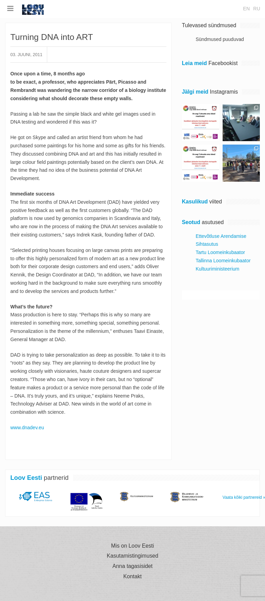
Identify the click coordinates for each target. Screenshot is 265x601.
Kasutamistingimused (133, 556)
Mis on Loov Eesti (132, 546)
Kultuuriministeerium (217, 269)
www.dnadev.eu (27, 427)
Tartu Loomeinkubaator (220, 252)
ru (256, 8)
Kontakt (132, 576)
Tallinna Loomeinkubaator (223, 260)
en (246, 8)
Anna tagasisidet (132, 566)
